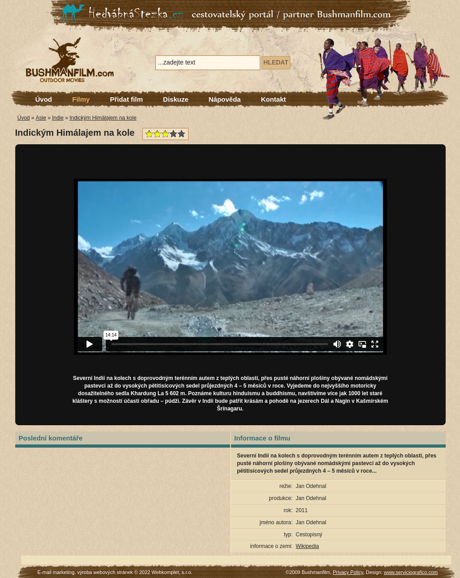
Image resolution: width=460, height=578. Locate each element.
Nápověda (224, 99)
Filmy (81, 99)
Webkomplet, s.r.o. (172, 572)
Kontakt (273, 99)
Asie (41, 118)
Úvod (43, 99)
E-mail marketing (56, 572)
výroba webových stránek (105, 572)
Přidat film (126, 99)
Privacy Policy (348, 572)
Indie (58, 118)
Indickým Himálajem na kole (102, 118)
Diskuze (176, 99)
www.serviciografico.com (411, 572)
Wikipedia (307, 546)
